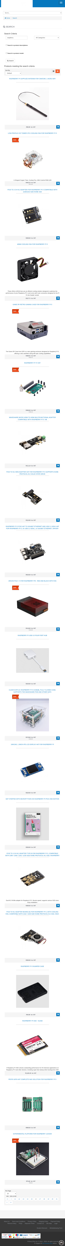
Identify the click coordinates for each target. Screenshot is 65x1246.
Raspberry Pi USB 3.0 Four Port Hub (32, 635)
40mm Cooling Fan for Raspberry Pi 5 (32, 244)
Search (15, 18)
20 (52, 1199)
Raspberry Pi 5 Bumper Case (32, 966)
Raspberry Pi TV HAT (32, 363)
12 (19, 1199)
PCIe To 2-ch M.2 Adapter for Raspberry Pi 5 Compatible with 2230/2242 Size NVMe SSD (32, 191)
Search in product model (15, 53)
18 (44, 1199)
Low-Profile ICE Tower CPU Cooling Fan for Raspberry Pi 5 (32, 133)
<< (7, 1199)
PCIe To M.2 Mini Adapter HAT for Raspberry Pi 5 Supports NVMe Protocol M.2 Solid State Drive (32, 473)
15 (31, 1199)
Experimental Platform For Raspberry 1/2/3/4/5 (32, 1134)
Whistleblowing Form (56, 1228)
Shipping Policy (43, 1221)
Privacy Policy (32, 1221)
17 (40, 1199)
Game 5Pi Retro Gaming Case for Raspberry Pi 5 (32, 304)
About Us (6, 1221)
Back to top (61, 1243)
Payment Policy (55, 1221)
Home (7, 18)
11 (15, 1199)
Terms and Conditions (18, 1221)
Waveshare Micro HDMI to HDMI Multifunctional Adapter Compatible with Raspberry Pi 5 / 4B (32, 418)
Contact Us (40, 1223)
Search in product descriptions (17, 45)
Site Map (49, 1223)
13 (23, 1199)
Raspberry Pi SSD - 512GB (32, 1021)
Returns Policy (11, 1223)
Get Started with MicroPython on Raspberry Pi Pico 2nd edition (32, 799)
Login (56, 1223)
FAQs (20, 1223)
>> (11, 1202)
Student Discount (42, 1228)
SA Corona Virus (47, 1243)
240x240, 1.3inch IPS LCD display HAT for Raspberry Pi (32, 744)
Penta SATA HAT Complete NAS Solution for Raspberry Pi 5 (32, 1079)
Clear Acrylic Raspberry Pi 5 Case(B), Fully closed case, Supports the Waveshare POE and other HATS (32, 691)
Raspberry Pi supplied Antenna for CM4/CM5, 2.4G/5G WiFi (32, 79)
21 (56, 1199)
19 (48, 1199)
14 (27, 1199)
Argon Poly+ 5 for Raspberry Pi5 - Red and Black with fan (32, 581)
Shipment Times (30, 1223)
